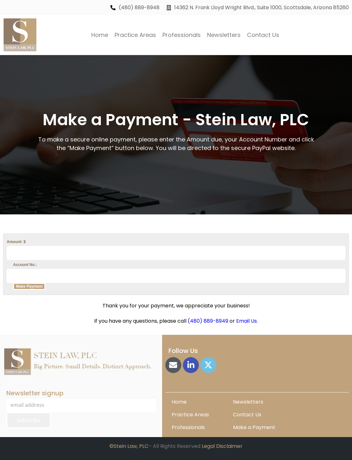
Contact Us (263, 35)
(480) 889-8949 (208, 321)
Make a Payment (254, 427)
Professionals (181, 35)
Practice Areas (135, 35)
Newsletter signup (35, 393)
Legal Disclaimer (222, 446)
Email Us (246, 321)
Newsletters (224, 35)
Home (99, 35)
